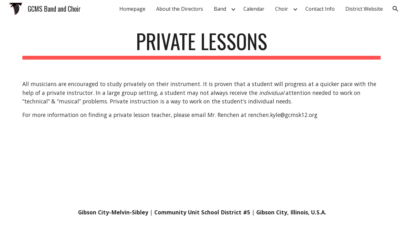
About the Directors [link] (179, 8)
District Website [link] (364, 8)
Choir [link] (281, 8)
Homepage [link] (132, 8)
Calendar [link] (253, 8)
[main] (201, 44)
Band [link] (220, 8)
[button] (395, 8)
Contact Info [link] (320, 8)
